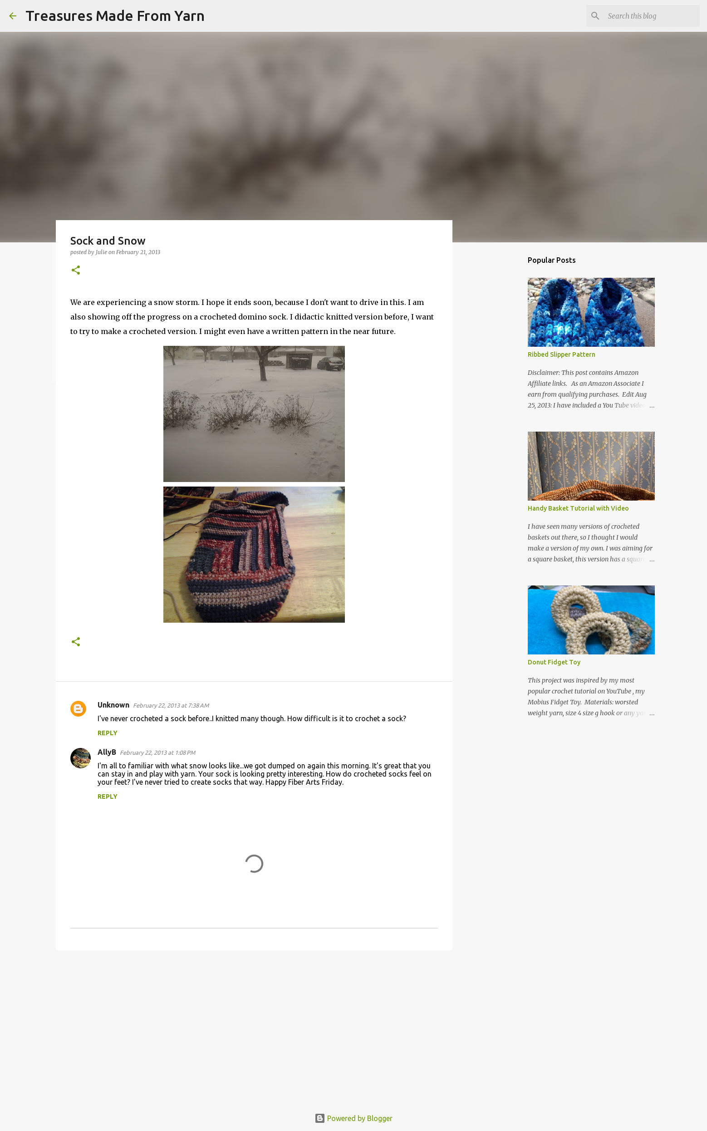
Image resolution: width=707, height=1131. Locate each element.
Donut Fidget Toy (554, 662)
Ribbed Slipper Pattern (561, 354)
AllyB (107, 752)
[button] (75, 271)
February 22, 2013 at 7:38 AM (171, 705)
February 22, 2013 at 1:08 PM (157, 752)
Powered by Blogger (353, 1118)
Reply (108, 733)
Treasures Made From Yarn (115, 15)
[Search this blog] (652, 16)
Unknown (113, 705)
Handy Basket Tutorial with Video (578, 508)
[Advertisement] (254, 1027)
